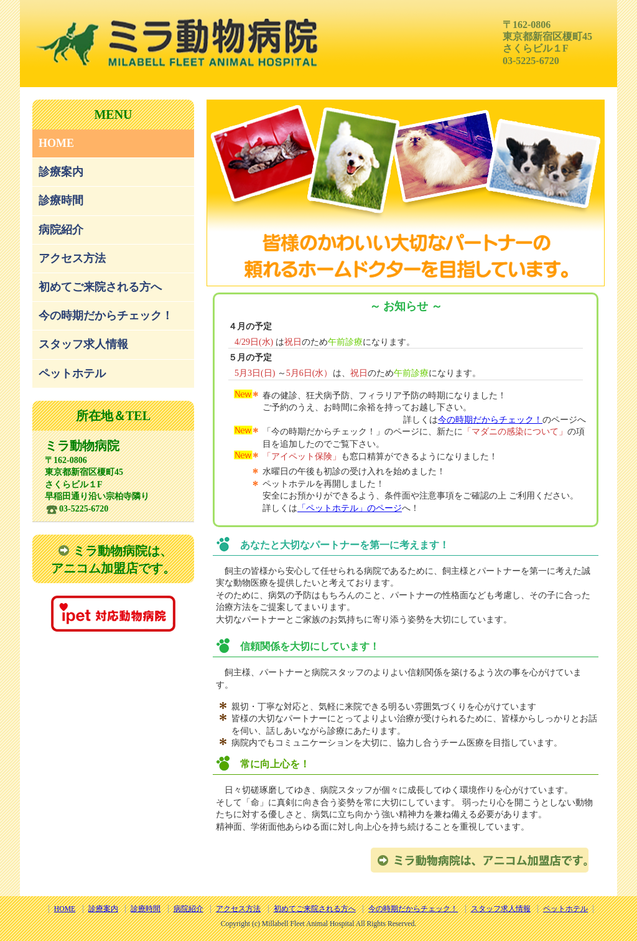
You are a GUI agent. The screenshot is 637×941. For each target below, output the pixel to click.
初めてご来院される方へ (100, 287)
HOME (56, 143)
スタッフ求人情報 (83, 344)
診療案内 (61, 172)
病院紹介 (61, 229)
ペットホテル (72, 373)
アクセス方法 (72, 258)
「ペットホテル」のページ (349, 508)
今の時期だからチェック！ (106, 315)
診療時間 (61, 200)
